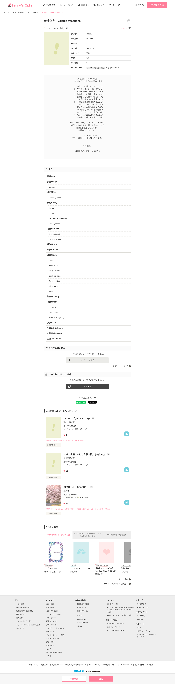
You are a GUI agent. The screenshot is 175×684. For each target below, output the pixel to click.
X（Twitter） (141, 616)
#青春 (67, 509)
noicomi (79, 626)
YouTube (140, 619)
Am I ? (51, 291)
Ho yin (51, 208)
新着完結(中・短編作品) (24, 611)
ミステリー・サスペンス (55, 628)
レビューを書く (87, 360)
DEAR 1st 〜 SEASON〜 (76, 487)
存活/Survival (53, 229)
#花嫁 (55, 440)
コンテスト (117, 5)
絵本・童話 (50, 645)
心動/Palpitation (54, 333)
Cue (50, 260)
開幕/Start (51, 176)
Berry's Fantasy (82, 623)
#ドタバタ (67, 440)
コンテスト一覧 (112, 604)
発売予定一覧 (81, 607)
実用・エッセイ (52, 625)
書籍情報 (85, 5)
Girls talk (52, 307)
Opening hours (55, 198)
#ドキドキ (94, 509)
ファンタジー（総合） (54, 614)
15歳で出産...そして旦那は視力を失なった (85, 454)
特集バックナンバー (114, 627)
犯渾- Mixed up (54, 339)
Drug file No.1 (54, 271)
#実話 (82, 440)
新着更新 (19, 618)
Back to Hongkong (56, 317)
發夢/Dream (52, 250)
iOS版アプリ (141, 604)
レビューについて (120, 366)
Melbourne (53, 312)
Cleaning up (54, 286)
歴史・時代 (50, 642)
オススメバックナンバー (115, 630)
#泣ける (54, 509)
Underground (54, 224)
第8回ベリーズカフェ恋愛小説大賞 (119, 615)
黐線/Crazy (52, 203)
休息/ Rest (52, 192)
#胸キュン (86, 509)
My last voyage (55, 239)
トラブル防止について (124, 665)
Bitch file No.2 (54, 276)
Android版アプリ (143, 607)
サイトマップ (34, 665)
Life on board (54, 234)
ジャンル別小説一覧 (23, 621)
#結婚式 (48, 440)
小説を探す (50, 5)
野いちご (140, 627)
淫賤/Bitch (52, 255)
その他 (48, 656)
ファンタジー (51, 618)
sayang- (124, 28)
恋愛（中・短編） (52, 611)
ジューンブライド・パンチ (77, 418)
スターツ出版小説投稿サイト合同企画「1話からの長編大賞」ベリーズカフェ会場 (120, 609)
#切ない (61, 509)
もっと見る (123, 579)
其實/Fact (51, 323)
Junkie (51, 213)
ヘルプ (24, 665)
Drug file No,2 (54, 281)
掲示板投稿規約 (108, 665)
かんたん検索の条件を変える (116, 584)
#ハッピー (75, 440)
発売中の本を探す (83, 604)
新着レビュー (21, 614)
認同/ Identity (53, 296)
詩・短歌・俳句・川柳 (54, 652)
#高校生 (73, 509)
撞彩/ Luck (52, 244)
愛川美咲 (67, 458)
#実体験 (107, 509)
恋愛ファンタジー (52, 621)
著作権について (94, 665)
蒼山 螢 (67, 422)
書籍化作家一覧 (82, 611)
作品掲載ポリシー (56, 665)
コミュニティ (21, 628)
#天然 (60, 440)
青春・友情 (50, 632)
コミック (100, 5)
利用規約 (44, 665)
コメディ (49, 649)
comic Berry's (81, 619)
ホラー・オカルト (52, 638)
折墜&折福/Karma (55, 328)
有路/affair (52, 302)
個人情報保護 (139, 665)
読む (101, 679)
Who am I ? (53, 187)
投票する (87, 386)
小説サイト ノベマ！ (144, 631)
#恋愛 (79, 509)
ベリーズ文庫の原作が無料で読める (29, 625)
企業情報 (150, 665)
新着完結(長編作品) (23, 607)
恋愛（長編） (51, 607)
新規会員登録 (157, 5)
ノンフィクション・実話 (55, 635)
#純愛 (101, 509)
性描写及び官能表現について (76, 665)
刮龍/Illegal (52, 182)
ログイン (141, 5)
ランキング (68, 5)
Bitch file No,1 (54, 265)
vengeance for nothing (58, 218)
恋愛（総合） (51, 604)
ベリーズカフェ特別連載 (115, 624)
